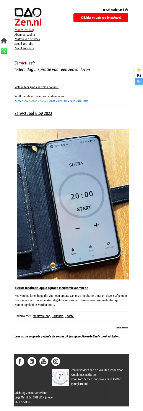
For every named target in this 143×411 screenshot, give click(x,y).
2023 (31, 101)
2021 (45, 101)
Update (69, 316)
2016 (78, 101)
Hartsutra (57, 316)
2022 (38, 101)
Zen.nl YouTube (24, 44)
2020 (52, 101)
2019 (59, 101)
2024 (24, 101)
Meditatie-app (41, 316)
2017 (72, 101)
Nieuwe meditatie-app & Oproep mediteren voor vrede (51, 288)
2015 (85, 101)
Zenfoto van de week (27, 39)
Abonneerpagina (25, 35)
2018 (65, 101)
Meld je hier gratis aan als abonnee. (36, 87)
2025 (17, 101)
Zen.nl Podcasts (24, 48)
